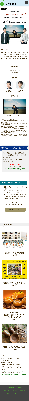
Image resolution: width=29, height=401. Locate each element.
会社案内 (3, 387)
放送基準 (20, 387)
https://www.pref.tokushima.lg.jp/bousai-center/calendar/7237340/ (14, 168)
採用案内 (15, 390)
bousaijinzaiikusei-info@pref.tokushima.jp (12, 371)
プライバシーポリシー (6, 393)
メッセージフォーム (15, 210)
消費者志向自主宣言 (6, 390)
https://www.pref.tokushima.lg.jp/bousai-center (13, 374)
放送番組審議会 (11, 387)
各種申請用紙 (22, 390)
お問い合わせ (16, 393)
